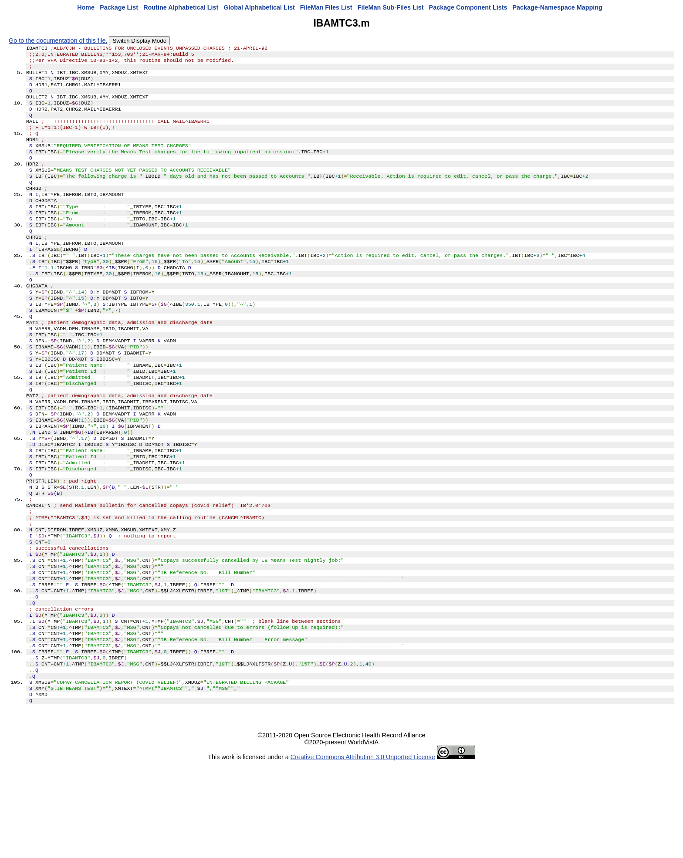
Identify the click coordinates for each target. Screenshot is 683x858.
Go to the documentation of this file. (58, 40)
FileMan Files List (326, 7)
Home (86, 7)
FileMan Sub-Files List (391, 7)
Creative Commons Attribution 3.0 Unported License (363, 851)
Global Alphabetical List (258, 7)
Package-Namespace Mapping (557, 7)
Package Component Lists (468, 7)
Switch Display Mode (139, 40)
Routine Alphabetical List (180, 7)
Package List (119, 7)
